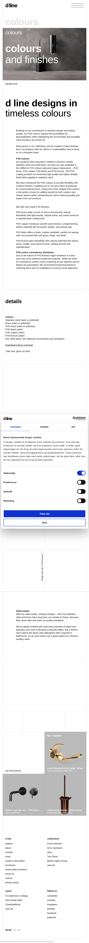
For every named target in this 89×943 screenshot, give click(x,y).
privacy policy (12, 882)
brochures (10, 865)
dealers (9, 843)
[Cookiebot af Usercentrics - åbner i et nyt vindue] (73, 418)
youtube (51, 900)
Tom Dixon (52, 856)
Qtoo (49, 852)
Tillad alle (44, 514)
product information (15, 861)
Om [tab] (73, 426)
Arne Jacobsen (54, 848)
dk (19, 930)
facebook (51, 913)
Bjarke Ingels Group (57, 861)
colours (9, 878)
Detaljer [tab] (44, 426)
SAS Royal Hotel (13, 900)
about (8, 848)
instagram (52, 904)
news (8, 856)
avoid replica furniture (16, 869)
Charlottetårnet (12, 904)
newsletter (52, 896)
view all (51, 865)
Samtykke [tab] (15, 426)
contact (9, 852)
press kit (9, 873)
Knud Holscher (54, 843)
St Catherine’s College (16, 896)
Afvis (44, 522)
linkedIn (51, 908)
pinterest (51, 917)
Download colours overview (19, 345)
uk (14, 930)
